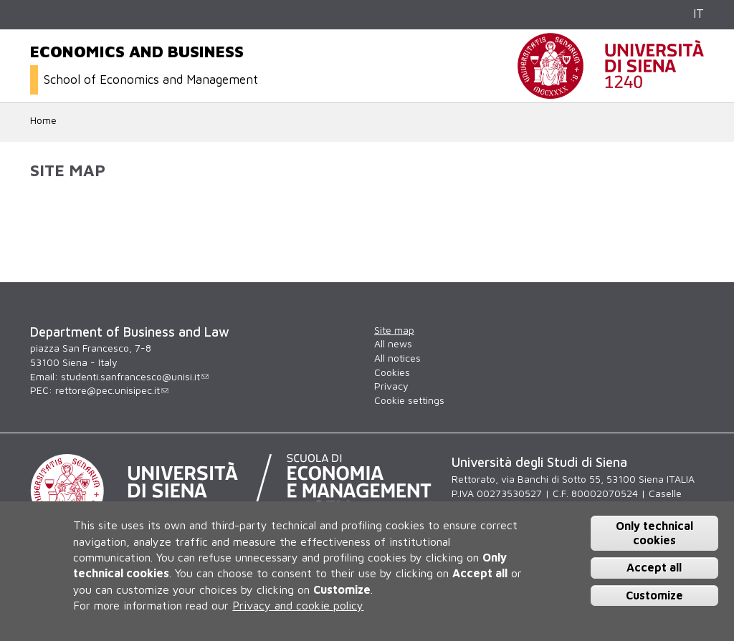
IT (698, 13)
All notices (397, 358)
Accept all (654, 567)
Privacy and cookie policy (297, 605)
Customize (654, 595)
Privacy (391, 386)
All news (393, 343)
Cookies (392, 372)
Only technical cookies (654, 532)
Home (43, 120)
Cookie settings (409, 400)
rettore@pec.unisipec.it (111, 390)
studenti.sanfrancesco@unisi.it (135, 376)
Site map (394, 330)
